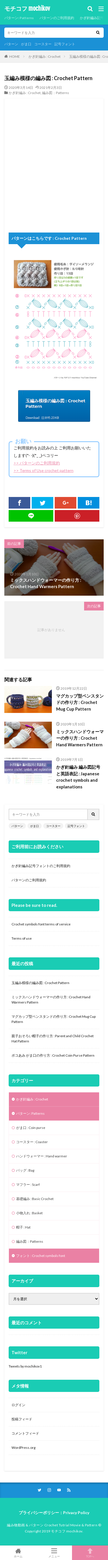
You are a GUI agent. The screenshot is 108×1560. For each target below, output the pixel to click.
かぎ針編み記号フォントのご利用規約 (41, 866)
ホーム (18, 1553)
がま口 (26, 44)
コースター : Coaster (32, 1142)
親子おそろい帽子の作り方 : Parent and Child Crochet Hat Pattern (53, 1038)
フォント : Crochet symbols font (40, 1255)
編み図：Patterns (55, 93)
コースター (43, 44)
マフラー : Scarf (28, 1184)
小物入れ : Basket (29, 1213)
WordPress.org (23, 1447)
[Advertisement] (54, 164)
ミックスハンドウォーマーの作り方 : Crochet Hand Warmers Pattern (80, 738)
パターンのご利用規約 (56, 18)
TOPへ (90, 1553)
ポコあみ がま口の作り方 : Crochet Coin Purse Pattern (53, 1055)
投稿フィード (22, 1419)
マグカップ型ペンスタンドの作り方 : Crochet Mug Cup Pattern (80, 702)
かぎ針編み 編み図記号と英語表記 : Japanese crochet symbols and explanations (78, 776)
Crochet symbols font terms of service (41, 924)
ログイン (18, 1405)
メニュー (54, 1553)
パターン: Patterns (19, 18)
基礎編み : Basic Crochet (35, 1199)
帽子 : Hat (23, 1227)
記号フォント (64, 44)
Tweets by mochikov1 (25, 1366)
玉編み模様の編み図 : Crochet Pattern (40, 983)
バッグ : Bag (25, 1170)
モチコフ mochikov (27, 9)
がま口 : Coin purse (30, 1127)
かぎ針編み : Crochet (44, 56)
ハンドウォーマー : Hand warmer (41, 1156)
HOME (14, 56)
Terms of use (22, 938)
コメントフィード (25, 1433)
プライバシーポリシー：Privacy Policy (54, 1512)
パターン (11, 44)
